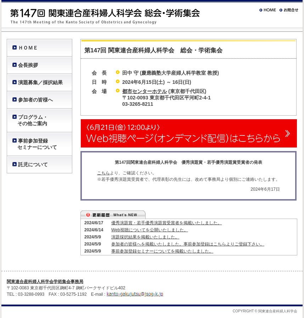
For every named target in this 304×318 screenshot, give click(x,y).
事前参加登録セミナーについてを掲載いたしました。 (162, 251)
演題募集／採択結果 (40, 82)
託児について (33, 164)
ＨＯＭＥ (28, 48)
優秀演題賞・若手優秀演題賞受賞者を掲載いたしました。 (166, 222)
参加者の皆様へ (35, 100)
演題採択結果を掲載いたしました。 (145, 237)
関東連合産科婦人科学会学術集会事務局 (45, 281)
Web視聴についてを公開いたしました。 (149, 229)
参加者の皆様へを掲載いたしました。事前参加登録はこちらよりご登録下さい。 (187, 244)
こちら (103, 172)
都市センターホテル (144, 91)
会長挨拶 (28, 65)
